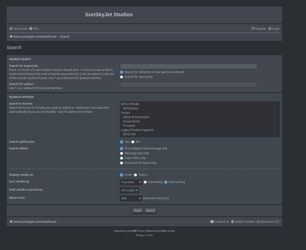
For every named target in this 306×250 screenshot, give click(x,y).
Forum (199, 113)
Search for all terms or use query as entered (152, 72)
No (135, 142)
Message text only (134, 153)
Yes (124, 142)
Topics (141, 175)
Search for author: (21, 84)
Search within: (18, 148)
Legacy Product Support (199, 130)
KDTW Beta (199, 108)
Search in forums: (21, 104)
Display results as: (21, 175)
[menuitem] (34, 29)
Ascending (153, 182)
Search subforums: (22, 142)
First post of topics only (138, 163)
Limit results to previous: (26, 190)
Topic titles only (133, 158)
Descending (174, 182)
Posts (126, 175)
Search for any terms (136, 77)
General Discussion (199, 117)
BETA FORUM (199, 104)
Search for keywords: (23, 66)
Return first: (17, 198)
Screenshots (199, 121)
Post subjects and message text (143, 148)
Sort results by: (19, 181)
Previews (199, 126)
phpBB (131, 231)
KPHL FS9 (199, 134)
